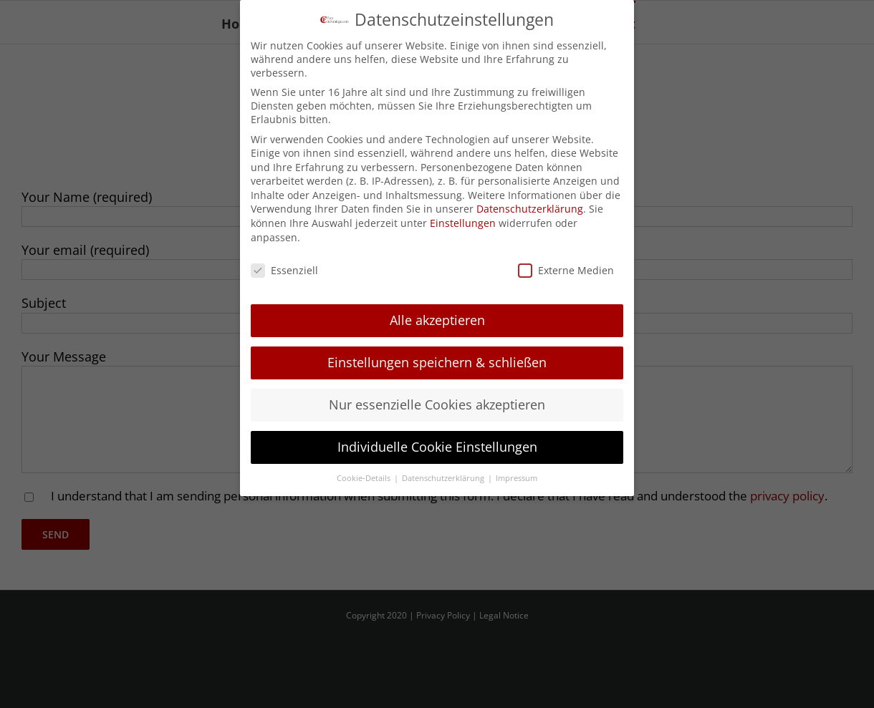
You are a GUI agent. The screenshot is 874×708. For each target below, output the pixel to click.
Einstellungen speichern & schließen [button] (437, 360)
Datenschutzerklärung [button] (444, 477)
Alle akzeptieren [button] (437, 318)
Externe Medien (566, 269)
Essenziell (284, 269)
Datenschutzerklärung (529, 208)
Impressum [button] (516, 477)
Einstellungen (463, 221)
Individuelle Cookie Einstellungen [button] (437, 445)
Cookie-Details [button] (365, 477)
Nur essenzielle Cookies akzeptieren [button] (437, 403)
